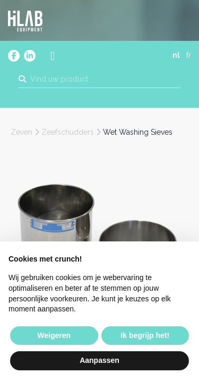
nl (176, 55)
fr (188, 55)
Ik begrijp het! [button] (144, 335)
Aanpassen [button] (99, 360)
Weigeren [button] (54, 335)
